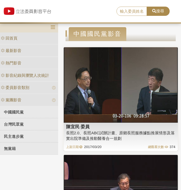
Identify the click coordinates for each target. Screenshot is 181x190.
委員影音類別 (15, 87)
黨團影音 (11, 100)
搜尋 (158, 11)
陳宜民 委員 (78, 126)
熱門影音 (11, 63)
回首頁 (9, 38)
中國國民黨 (14, 112)
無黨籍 (10, 148)
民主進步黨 (14, 136)
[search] (132, 11)
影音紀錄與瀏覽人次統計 (25, 75)
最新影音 (11, 50)
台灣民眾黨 (14, 124)
